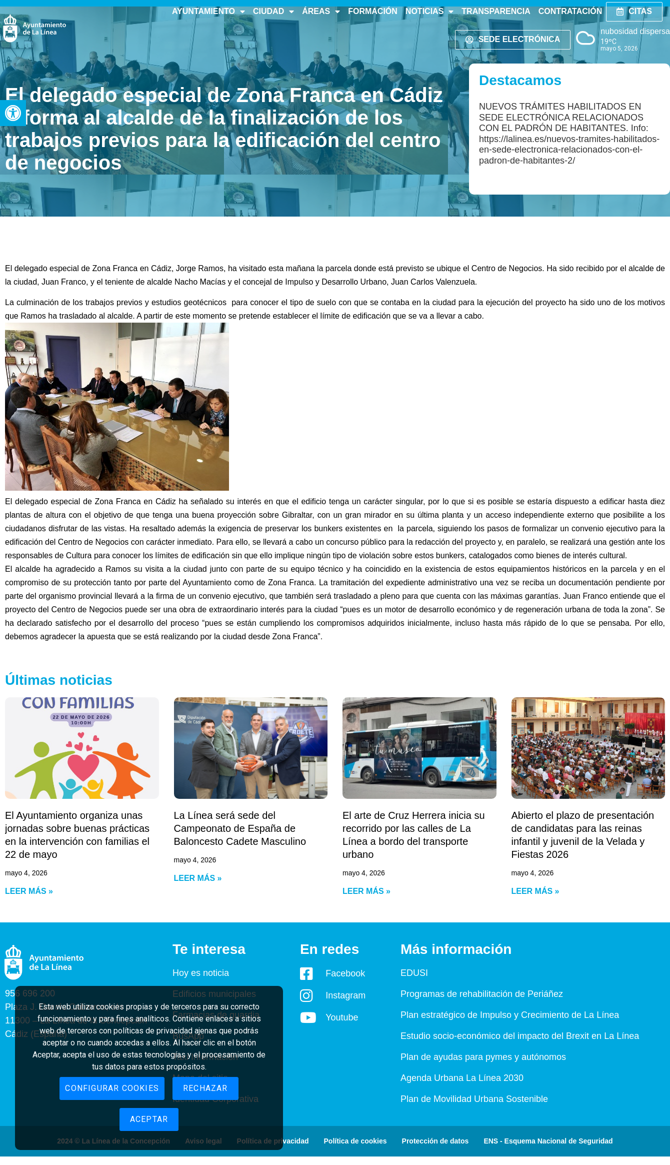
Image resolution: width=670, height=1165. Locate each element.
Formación (373, 11)
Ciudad (273, 12)
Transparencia (496, 11)
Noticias (430, 12)
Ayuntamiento (208, 12)
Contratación (570, 11)
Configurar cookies (112, 1088)
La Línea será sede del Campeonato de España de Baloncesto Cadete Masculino (240, 828)
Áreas (321, 12)
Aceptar (149, 1119)
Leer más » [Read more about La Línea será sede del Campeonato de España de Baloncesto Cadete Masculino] (198, 878)
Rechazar (205, 1088)
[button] (13, 113)
